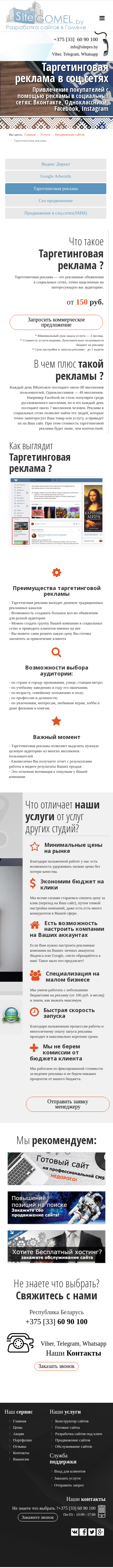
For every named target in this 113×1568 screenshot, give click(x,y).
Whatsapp (89, 54)
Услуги (45, 134)
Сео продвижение (56, 200)
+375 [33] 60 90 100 (77, 1509)
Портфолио (22, 1441)
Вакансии (20, 1460)
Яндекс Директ (55, 164)
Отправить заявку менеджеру (67, 1105)
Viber (56, 54)
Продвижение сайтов (69, 134)
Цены (17, 1428)
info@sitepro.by (84, 47)
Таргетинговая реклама (55, 188)
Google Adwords (55, 176)
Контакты (20, 1453)
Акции (18, 1434)
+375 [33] (57, 1322)
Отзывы (19, 1447)
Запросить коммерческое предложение (56, 323)
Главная (30, 134)
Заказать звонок (56, 1367)
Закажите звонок (38, 1518)
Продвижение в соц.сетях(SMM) (55, 213)
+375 (76, 39)
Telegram (71, 54)
